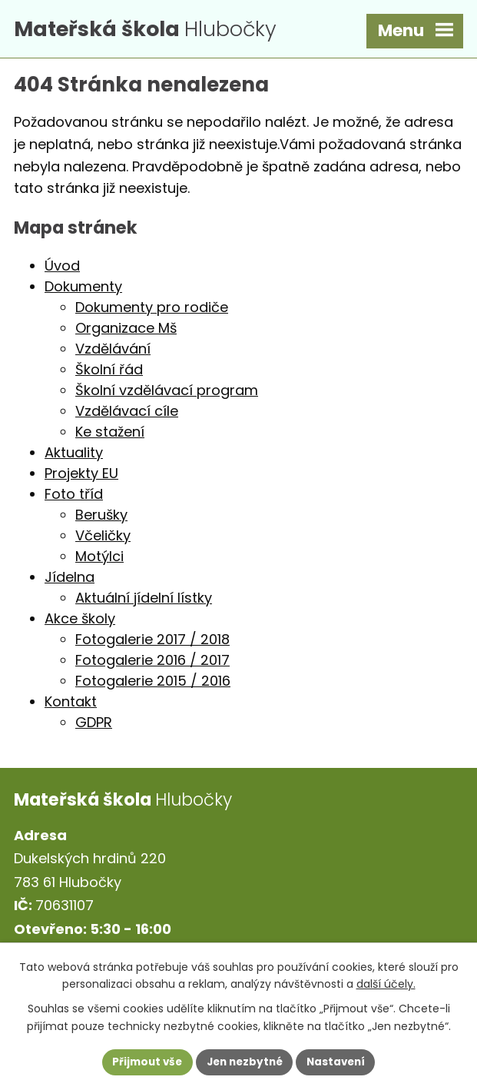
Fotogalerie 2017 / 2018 (152, 642)
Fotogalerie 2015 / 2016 (152, 683)
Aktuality (74, 455)
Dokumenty (83, 289)
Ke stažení (109, 434)
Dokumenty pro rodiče (151, 310)
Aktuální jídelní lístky (143, 600)
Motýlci (99, 559)
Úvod (62, 268)
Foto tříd (74, 497)
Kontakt (71, 704)
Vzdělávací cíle (126, 414)
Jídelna (69, 580)
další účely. (386, 983)
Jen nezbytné (244, 1061)
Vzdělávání (113, 351)
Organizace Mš (126, 331)
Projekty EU (81, 476)
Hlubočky (156, 30)
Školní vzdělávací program (166, 393)
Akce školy (80, 621)
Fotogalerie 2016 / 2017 (152, 663)
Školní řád (109, 372)
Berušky (101, 517)
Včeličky (103, 538)
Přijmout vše (143, 1061)
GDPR (93, 725)
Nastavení (340, 1061)
